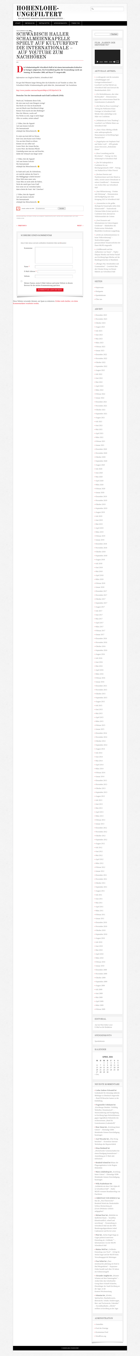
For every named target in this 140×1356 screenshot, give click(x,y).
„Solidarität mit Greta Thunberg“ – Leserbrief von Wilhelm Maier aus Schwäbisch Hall (107, 123)
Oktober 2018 (100, 552)
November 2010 (101, 926)
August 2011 (100, 891)
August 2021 (100, 418)
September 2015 (101, 698)
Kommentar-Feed (102, 1332)
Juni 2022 (99, 378)
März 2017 (99, 627)
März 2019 (99, 532)
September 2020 (101, 461)
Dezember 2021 (101, 402)
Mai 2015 (99, 713)
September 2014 (101, 745)
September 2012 (101, 840)
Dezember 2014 (101, 733)
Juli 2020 (99, 469)
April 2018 (99, 575)
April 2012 (99, 859)
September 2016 (101, 650)
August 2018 (100, 559)
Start (17, 23)
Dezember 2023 (101, 315)
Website (27, 276)
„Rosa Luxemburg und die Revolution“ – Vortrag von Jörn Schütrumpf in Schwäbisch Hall (106, 156)
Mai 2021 (99, 429)
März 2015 (99, 721)
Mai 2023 (99, 339)
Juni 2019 (99, 520)
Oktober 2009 (100, 978)
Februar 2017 (100, 630)
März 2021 (99, 437)
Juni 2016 (99, 662)
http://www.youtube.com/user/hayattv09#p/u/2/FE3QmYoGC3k (38, 90)
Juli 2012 (99, 847)
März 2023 (99, 343)
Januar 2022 (100, 398)
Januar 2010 (100, 966)
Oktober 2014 (100, 741)
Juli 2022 (99, 374)
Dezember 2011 (101, 875)
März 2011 (99, 911)
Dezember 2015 (101, 686)
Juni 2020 (99, 473)
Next (80, 225)
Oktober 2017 (100, 599)
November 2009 (101, 974)
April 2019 (99, 528)
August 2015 (100, 701)
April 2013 (99, 812)
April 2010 (99, 954)
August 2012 (100, 843)
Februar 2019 (100, 536)
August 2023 (100, 327)
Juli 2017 (99, 611)
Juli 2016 (99, 658)
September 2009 (101, 982)
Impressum (29, 23)
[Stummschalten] (114, 62)
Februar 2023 (100, 347)
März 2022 (99, 390)
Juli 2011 (99, 895)
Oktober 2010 (100, 930)
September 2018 (101, 556)
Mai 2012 (99, 855)
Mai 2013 (99, 808)
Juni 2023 (99, 335)
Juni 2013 (99, 804)
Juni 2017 (99, 615)
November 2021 (101, 406)
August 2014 (100, 749)
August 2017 (100, 607)
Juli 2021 (99, 421)
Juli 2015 (99, 705)
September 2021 (101, 414)
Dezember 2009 (101, 970)
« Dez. (97, 1074)
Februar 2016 (100, 678)
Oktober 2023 (100, 323)
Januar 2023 (100, 350)
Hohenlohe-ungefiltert (39, 12)
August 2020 (100, 465)
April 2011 (99, 907)
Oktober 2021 (100, 410)
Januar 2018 (100, 587)
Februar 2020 (100, 489)
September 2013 (101, 792)
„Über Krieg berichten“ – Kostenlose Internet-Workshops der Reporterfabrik (106, 1141)
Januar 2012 (100, 871)
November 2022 (101, 358)
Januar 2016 (100, 682)
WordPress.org (101, 1336)
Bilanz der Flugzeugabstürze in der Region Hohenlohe (106, 1165)
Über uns (76, 23)
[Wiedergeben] (97, 62)
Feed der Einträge (102, 1328)
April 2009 (99, 1001)
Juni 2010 (99, 946)
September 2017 (101, 603)
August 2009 (100, 985)
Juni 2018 (99, 567)
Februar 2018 (100, 583)
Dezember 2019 (101, 496)
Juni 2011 (99, 899)
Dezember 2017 (101, 591)
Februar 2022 (100, 394)
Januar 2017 (100, 634)
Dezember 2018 (101, 544)
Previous (21, 225)
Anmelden (99, 1324)
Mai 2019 (99, 524)
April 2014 (99, 765)
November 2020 (101, 453)
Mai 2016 (99, 666)
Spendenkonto (60, 23)
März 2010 (99, 958)
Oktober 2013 (100, 788)
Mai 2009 (99, 997)
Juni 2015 (99, 709)
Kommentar (28, 248)
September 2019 (101, 508)
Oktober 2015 (100, 694)
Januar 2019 (100, 540)
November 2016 (101, 642)
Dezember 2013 (101, 780)
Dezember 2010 (101, 922)
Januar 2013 (100, 824)
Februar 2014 (100, 772)
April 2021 (99, 433)
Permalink (20, 218)
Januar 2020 (100, 492)
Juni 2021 (99, 425)
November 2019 (101, 500)
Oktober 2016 (100, 646)
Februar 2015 (100, 725)
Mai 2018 (99, 571)
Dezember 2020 (101, 449)
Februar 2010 (100, 962)
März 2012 (99, 863)
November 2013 (101, 784)
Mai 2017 (99, 619)
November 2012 (101, 832)
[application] (107, 57)
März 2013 (99, 816)
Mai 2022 (99, 382)
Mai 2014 (99, 761)
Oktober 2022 (100, 362)
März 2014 (99, 769)
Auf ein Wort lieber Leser (104, 1025)
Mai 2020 (99, 477)
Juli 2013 (99, 800)
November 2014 (101, 737)
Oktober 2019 (100, 504)
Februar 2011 (100, 914)
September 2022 (101, 366)
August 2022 (100, 370)
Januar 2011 (100, 918)
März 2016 (99, 674)
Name (27, 266)
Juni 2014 (99, 757)
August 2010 (100, 938)
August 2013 (100, 796)
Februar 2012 (100, 867)
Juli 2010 (99, 942)
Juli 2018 (99, 563)
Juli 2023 (99, 331)
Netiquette (44, 23)
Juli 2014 (99, 753)
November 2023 (101, 319)
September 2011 (101, 887)
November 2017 (101, 595)
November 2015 (101, 690)
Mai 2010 (99, 950)
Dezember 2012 (101, 828)
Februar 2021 (100, 441)
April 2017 (99, 623)
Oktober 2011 (100, 883)
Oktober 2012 (100, 836)
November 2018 (101, 548)
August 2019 (100, 512)
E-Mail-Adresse (30, 271)
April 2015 (99, 717)
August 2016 (100, 654)
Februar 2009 (100, 1009)
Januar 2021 (100, 445)
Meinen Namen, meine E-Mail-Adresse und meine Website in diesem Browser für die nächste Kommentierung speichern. (48, 284)
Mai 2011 (99, 903)
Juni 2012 (99, 851)
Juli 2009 (99, 989)
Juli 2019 (99, 516)
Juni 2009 (99, 993)
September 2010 (101, 934)
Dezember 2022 (101, 354)
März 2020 (99, 485)
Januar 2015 (100, 729)
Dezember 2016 (101, 638)
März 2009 (99, 1005)
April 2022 (99, 386)
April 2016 (99, 670)
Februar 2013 (100, 820)
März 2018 (99, 579)
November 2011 (101, 879)
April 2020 (99, 481)
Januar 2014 (100, 776)
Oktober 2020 (100, 457)
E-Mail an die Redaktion (103, 1027)
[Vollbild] (118, 62)
